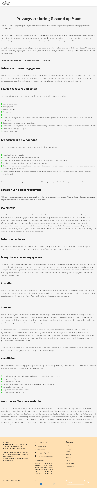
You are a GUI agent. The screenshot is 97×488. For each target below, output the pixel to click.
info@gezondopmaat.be (44, 453)
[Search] (88, 482)
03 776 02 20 (41, 449)
